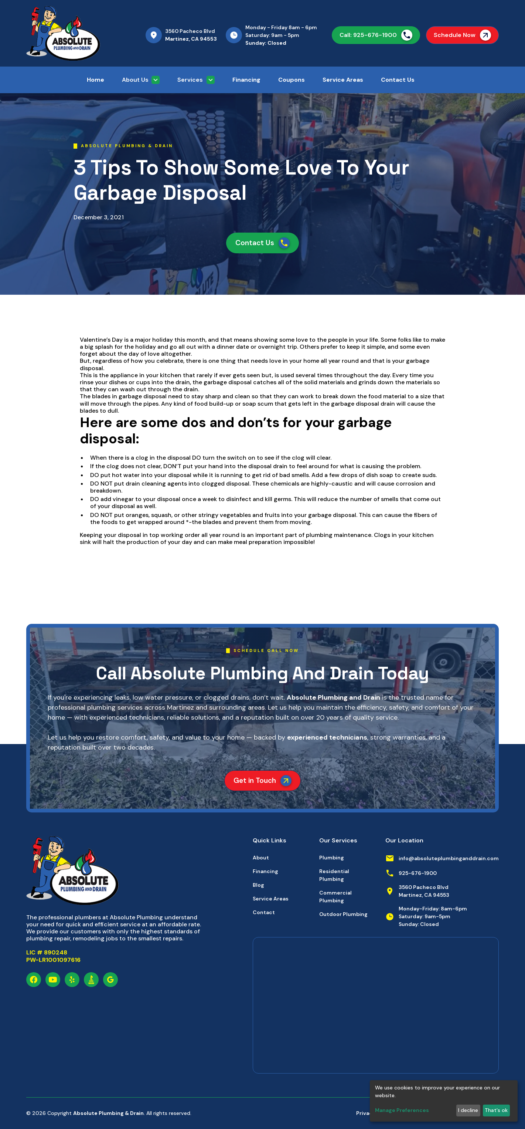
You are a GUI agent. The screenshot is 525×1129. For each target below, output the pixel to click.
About (261, 857)
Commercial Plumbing (335, 896)
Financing (246, 80)
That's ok (496, 1110)
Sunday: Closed (265, 43)
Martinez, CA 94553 (191, 39)
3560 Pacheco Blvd (190, 31)
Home (95, 80)
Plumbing (331, 857)
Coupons (291, 80)
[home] (80, 33)
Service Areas (343, 80)
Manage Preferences (402, 1110)
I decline (468, 1110)
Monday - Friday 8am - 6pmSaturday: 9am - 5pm (281, 31)
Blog (258, 885)
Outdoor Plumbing (343, 914)
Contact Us (398, 80)
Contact (264, 912)
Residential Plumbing (334, 875)
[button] (141, 80)
